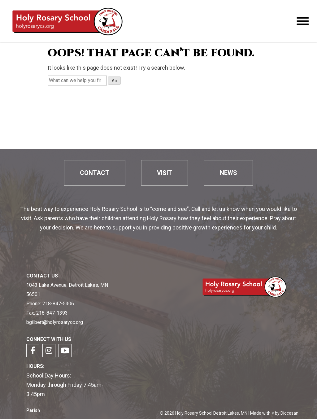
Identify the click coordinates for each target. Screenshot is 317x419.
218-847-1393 (52, 313)
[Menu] (303, 21)
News (228, 173)
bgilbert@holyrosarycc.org (54, 322)
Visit (164, 173)
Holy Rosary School (193, 413)
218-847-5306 (58, 304)
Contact (94, 173)
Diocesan (289, 413)
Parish (33, 410)
